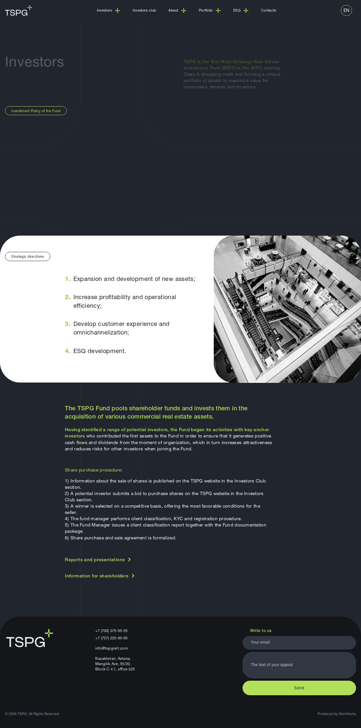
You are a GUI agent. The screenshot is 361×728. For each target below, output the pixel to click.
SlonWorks (347, 714)
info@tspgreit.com (111, 649)
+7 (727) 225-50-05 (111, 638)
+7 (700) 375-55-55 (111, 631)
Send (299, 688)
